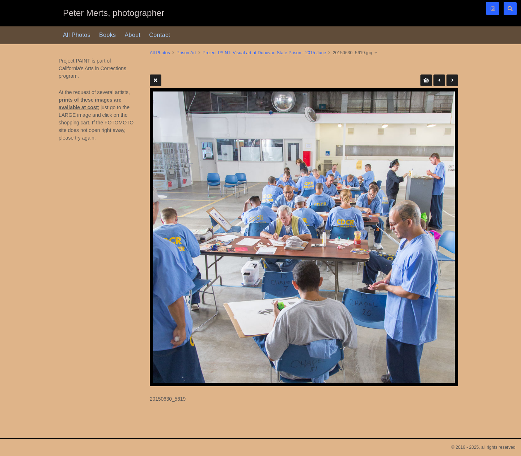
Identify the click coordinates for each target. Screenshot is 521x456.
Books (107, 35)
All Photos (76, 35)
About (133, 35)
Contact (159, 35)
